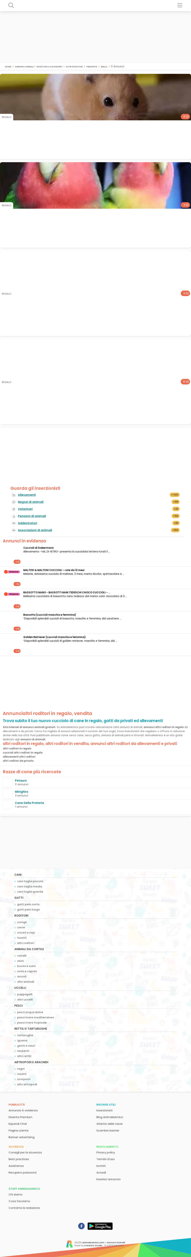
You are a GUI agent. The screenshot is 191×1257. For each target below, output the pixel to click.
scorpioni (23, 1079)
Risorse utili (105, 1105)
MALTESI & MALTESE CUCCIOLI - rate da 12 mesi (53, 570)
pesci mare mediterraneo (35, 1017)
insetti (21, 1074)
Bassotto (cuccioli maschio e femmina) (49, 615)
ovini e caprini (27, 971)
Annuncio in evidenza (23, 1110)
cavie (21, 927)
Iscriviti (101, 1166)
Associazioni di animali (35, 530)
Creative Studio (93, 1245)
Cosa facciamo (19, 1201)
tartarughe (25, 1035)
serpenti (23, 1051)
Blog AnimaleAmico (109, 1117)
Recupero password (22, 1172)
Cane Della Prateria (29, 803)
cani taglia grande (30, 892)
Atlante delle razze (109, 1124)
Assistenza (16, 1166)
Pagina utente (19, 1130)
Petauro (21, 781)
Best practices (19, 1159)
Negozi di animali (30, 502)
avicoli (21, 976)
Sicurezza (16, 1147)
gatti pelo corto (28, 904)
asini (20, 961)
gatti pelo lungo (28, 909)
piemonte (91, 66)
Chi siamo (15, 1194)
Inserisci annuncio (108, 1179)
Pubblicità (17, 1105)
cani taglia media (29, 886)
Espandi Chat (18, 1124)
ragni (21, 1069)
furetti (21, 938)
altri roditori (74, 66)
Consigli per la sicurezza (25, 1152)
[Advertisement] (95, 37)
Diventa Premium (20, 1117)
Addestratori (27, 523)
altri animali (25, 982)
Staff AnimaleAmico (24, 1189)
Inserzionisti (104, 1110)
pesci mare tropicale (32, 1022)
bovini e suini (26, 966)
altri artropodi (27, 1084)
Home (8, 66)
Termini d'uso (105, 1159)
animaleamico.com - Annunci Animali (103, 1242)
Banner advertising (22, 1137)
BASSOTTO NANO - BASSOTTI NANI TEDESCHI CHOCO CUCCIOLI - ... (66, 592)
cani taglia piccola (30, 881)
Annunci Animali (24, 66)
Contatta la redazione (24, 1208)
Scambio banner (107, 1130)
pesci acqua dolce (30, 1012)
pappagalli (24, 994)
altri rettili (24, 1056)
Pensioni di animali (32, 516)
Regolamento (107, 1147)
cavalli (21, 956)
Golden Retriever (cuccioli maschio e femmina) (54, 637)
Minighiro (21, 792)
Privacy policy (105, 1152)
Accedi (101, 1172)
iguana (22, 1040)
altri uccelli (25, 999)
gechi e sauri (26, 1046)
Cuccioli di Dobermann (38, 548)
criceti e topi (26, 932)
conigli (22, 922)
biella (104, 66)
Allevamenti (27, 495)
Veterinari (25, 509)
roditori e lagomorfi (49, 66)
